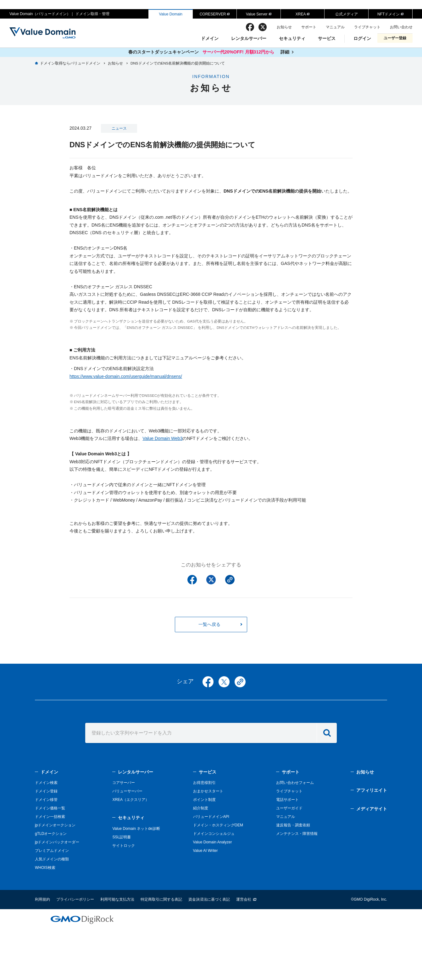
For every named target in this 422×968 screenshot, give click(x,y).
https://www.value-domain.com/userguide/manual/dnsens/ (125, 376)
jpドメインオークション (55, 825)
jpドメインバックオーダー (57, 842)
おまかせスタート (208, 791)
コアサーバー (123, 782)
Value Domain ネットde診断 (136, 828)
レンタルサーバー (248, 38)
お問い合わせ (401, 27)
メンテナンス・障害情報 (297, 833)
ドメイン (210, 38)
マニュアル (335, 27)
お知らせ (284, 27)
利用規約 (42, 899)
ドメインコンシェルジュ (214, 833)
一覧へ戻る (209, 624)
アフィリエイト (371, 790)
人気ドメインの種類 (52, 859)
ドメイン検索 (46, 782)
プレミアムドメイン (52, 850)
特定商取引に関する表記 (161, 899)
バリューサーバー (127, 791)
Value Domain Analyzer (212, 842)
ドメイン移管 (46, 799)
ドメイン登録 (46, 791)
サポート (308, 27)
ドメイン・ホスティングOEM (218, 825)
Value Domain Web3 (162, 438)
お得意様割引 (204, 782)
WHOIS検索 (45, 867)
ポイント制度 (204, 799)
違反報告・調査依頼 (293, 825)
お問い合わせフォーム (295, 782)
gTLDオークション (51, 833)
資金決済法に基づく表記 (209, 899)
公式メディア (346, 14)
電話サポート (287, 799)
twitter (262, 27)
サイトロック (123, 845)
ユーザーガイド (289, 808)
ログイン (362, 38)
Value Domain (170, 14)
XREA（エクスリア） (130, 799)
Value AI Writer (205, 850)
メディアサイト (371, 808)
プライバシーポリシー (75, 899)
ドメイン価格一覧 (50, 808)
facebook (250, 27)
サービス (327, 38)
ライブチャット (367, 27)
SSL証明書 (121, 837)
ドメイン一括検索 (50, 816)
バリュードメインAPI (211, 816)
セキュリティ (292, 38)
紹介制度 (200, 808)
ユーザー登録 (395, 38)
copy (240, 681)
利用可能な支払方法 (117, 899)
